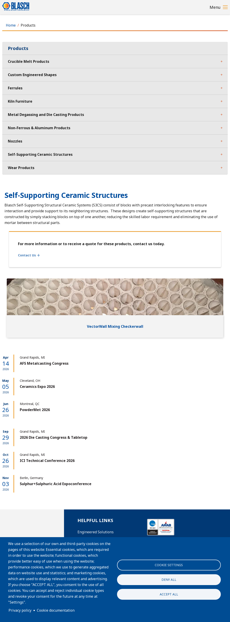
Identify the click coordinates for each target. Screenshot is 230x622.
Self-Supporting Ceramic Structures (40, 154)
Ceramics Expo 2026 (37, 386)
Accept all (169, 594)
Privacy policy (20, 610)
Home (11, 25)
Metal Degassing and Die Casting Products (46, 114)
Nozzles (15, 141)
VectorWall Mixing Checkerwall (115, 326)
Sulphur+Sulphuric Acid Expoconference (55, 483)
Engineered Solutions (95, 531)
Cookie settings (169, 565)
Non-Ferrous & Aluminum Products (39, 127)
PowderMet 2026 (35, 409)
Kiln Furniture (20, 101)
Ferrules (15, 88)
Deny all (168, 579)
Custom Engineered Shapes (32, 74)
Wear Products (21, 167)
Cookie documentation (56, 610)
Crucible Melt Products (28, 61)
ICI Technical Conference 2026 (47, 460)
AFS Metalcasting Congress (44, 363)
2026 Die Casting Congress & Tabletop (53, 437)
